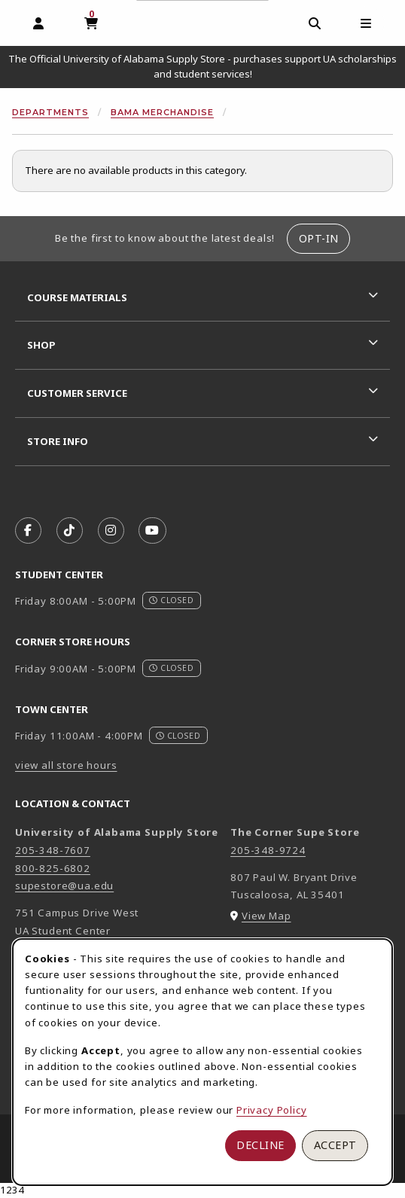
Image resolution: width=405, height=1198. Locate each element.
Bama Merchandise (162, 112)
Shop (41, 345)
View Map (266, 915)
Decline (260, 1145)
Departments (50, 112)
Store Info (57, 441)
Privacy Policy (271, 1110)
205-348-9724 (268, 850)
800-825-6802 (52, 868)
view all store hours (66, 765)
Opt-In (319, 238)
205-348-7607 (52, 850)
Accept (335, 1145)
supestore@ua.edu (64, 885)
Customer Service (77, 393)
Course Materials (77, 297)
